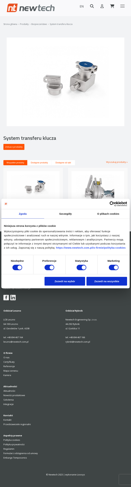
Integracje (8, 404)
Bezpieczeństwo (39, 24)
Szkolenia (8, 399)
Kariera (7, 375)
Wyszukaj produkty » (117, 162)
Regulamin (8, 448)
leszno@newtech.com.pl (15, 341)
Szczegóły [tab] (65, 213)
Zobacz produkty (14, 146)
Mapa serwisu (10, 370)
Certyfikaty (9, 361)
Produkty (24, 24)
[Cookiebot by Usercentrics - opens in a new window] (112, 203)
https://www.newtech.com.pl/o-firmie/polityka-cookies (91, 247)
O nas (6, 357)
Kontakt (7, 419)
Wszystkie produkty (15, 162)
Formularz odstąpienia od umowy (20, 453)
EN (81, 6)
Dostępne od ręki (63, 162)
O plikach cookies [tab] (108, 213)
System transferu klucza (61, 24)
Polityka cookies (11, 439)
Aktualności (9, 390)
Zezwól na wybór (65, 281)
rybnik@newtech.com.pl (78, 341)
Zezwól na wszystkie (106, 281)
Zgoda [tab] (23, 213)
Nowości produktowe (14, 395)
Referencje (9, 366)
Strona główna (10, 24)
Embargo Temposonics (15, 457)
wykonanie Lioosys (75, 474)
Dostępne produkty (39, 162)
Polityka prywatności (14, 444)
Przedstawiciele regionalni (17, 424)
